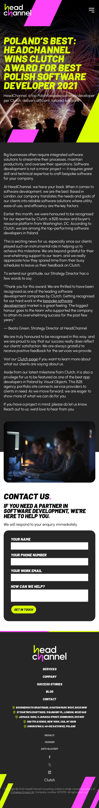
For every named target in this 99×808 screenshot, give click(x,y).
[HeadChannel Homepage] (17, 10)
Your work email (26, 571)
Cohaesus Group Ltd (22, 792)
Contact (49, 699)
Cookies (50, 742)
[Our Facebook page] (49, 757)
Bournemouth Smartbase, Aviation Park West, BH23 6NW (49, 707)
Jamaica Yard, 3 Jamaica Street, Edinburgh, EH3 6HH (49, 717)
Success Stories (49, 684)
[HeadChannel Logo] (49, 653)
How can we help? (28, 586)
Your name (20, 539)
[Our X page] (49, 765)
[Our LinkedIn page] (49, 772)
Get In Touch (23, 609)
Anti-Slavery (49, 748)
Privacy (49, 735)
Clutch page (28, 359)
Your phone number (29, 555)
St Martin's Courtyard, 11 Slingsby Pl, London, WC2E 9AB (49, 712)
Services (50, 669)
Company (50, 676)
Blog (49, 691)
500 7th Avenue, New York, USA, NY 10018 (49, 721)
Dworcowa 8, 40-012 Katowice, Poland (49, 726)
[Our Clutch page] (49, 780)
